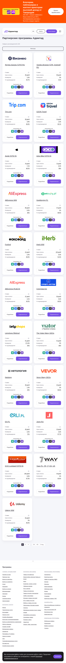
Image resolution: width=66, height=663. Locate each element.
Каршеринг (5, 586)
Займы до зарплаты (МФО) (50, 579)
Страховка (46, 596)
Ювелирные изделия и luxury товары (32, 610)
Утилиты (46, 628)
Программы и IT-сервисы (8, 633)
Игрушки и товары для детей (30, 598)
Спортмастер (41, 289)
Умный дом (26, 622)
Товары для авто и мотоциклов (30, 593)
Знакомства (5, 631)
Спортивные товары (28, 617)
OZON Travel (41, 112)
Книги (24, 581)
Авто (3, 638)
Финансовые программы (52, 571)
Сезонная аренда (6, 598)
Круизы (4, 596)
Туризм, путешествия (9, 571)
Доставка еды (5, 643)
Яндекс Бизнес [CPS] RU (15, 65)
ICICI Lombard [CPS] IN (14, 466)
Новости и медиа (6, 636)
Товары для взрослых (28, 591)
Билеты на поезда (6, 589)
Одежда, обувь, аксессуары (30, 624)
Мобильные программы (51, 618)
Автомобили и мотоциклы (29, 615)
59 (34, 544)
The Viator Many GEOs (45, 333)
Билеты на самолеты (7, 581)
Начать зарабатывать (55, 11)
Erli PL (7, 422)
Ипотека (46, 581)
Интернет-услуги (7, 604)
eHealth (25, 612)
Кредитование (47, 593)
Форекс (46, 591)
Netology (8, 377)
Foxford (8, 244)
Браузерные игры (48, 612)
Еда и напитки (26, 588)
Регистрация (51, 28)
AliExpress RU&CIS (12, 289)
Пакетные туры (6, 577)
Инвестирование (48, 586)
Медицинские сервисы (7, 629)
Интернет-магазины (29, 571)
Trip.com (8, 112)
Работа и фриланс (6, 624)
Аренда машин (6, 601)
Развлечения (47, 623)
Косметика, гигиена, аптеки (29, 583)
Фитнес (4, 607)
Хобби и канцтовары (28, 595)
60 (37, 544)
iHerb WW (40, 244)
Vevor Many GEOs (43, 377)
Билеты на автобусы (7, 579)
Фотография (5, 612)
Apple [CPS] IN (11, 156)
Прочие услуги (5, 614)
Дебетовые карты (48, 589)
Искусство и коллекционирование (10, 619)
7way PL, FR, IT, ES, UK (45, 466)
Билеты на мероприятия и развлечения (11, 622)
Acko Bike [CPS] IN (43, 156)
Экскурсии (4, 593)
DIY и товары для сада (28, 600)
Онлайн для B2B (6, 626)
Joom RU (40, 422)
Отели (3, 584)
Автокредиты (47, 574)
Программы (6, 567)
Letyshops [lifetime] (12, 333)
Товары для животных (28, 574)
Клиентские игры (48, 614)
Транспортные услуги (7, 610)
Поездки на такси (6, 574)
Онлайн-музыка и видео (8, 645)
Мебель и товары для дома (29, 603)
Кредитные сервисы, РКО (50, 598)
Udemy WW (9, 510)
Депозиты (46, 584)
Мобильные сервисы (49, 621)
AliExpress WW (11, 200)
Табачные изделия (27, 586)
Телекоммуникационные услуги (9, 641)
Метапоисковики (6, 591)
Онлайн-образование (7, 617)
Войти (41, 28)
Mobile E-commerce (49, 625)
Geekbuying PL (42, 200)
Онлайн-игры (48, 602)
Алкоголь (25, 607)
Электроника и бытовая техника (31, 605)
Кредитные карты (48, 577)
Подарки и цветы (27, 619)
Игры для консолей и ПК (50, 609)
